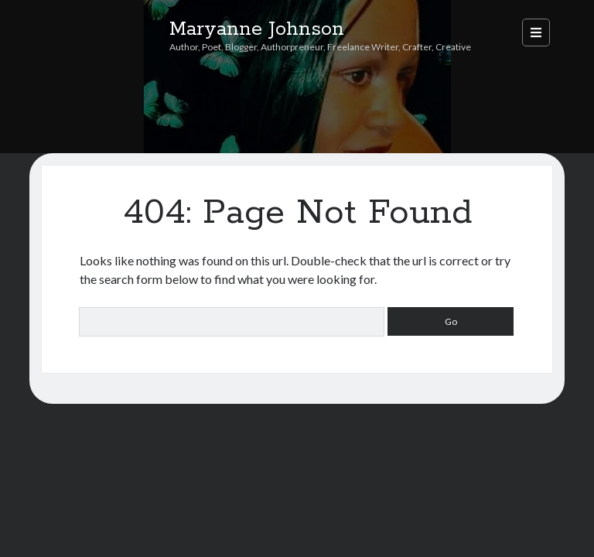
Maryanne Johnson (256, 29)
